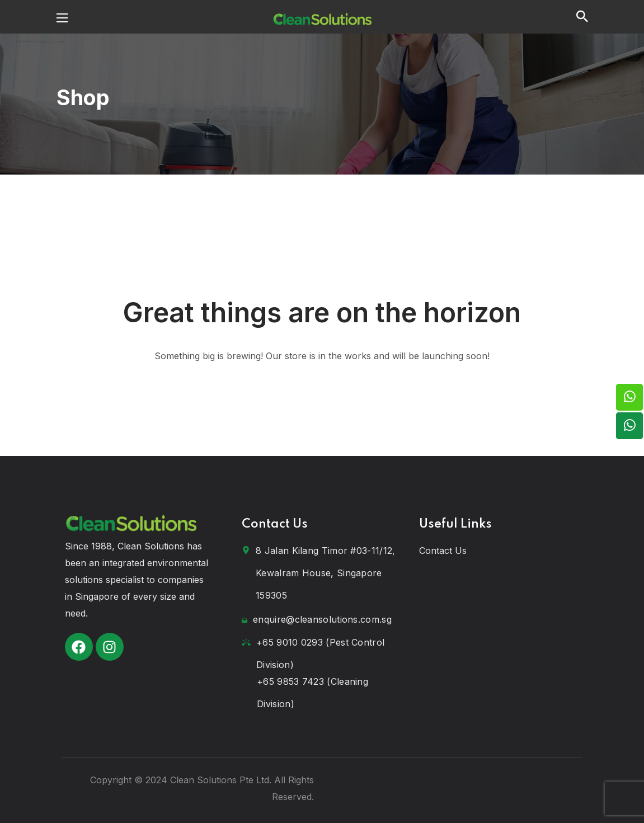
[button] (582, 17)
